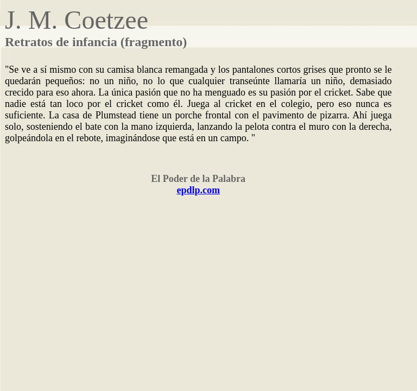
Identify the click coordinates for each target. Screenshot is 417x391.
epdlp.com (198, 190)
